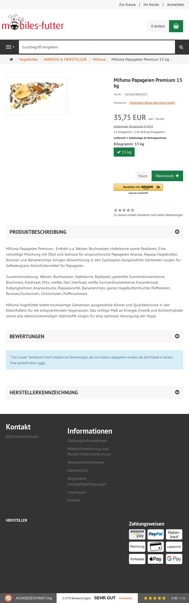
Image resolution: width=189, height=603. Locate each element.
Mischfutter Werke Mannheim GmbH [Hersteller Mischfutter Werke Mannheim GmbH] (152, 102)
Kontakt (73, 500)
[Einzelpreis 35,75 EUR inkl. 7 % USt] (148, 117)
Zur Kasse (127, 4)
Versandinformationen (86, 462)
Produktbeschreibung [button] (38, 232)
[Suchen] (181, 47)
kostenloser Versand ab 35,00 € (133, 126)
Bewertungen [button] (27, 336)
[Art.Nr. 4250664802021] (148, 94)
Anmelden (175, 4)
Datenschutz (77, 470)
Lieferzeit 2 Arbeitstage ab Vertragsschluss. (140, 138)
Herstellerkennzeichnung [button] (44, 392)
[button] (138, 189)
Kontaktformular (22, 436)
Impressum (76, 492)
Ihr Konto (151, 4)
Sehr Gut (105, 598)
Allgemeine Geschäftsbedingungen (86, 481)
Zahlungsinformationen (87, 440)
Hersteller (16, 520)
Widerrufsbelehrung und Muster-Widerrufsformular (89, 451)
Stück (142, 175)
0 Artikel (158, 26)
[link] (148, 213)
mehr (41, 363)
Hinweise (125, 598)
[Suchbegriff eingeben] (97, 47)
